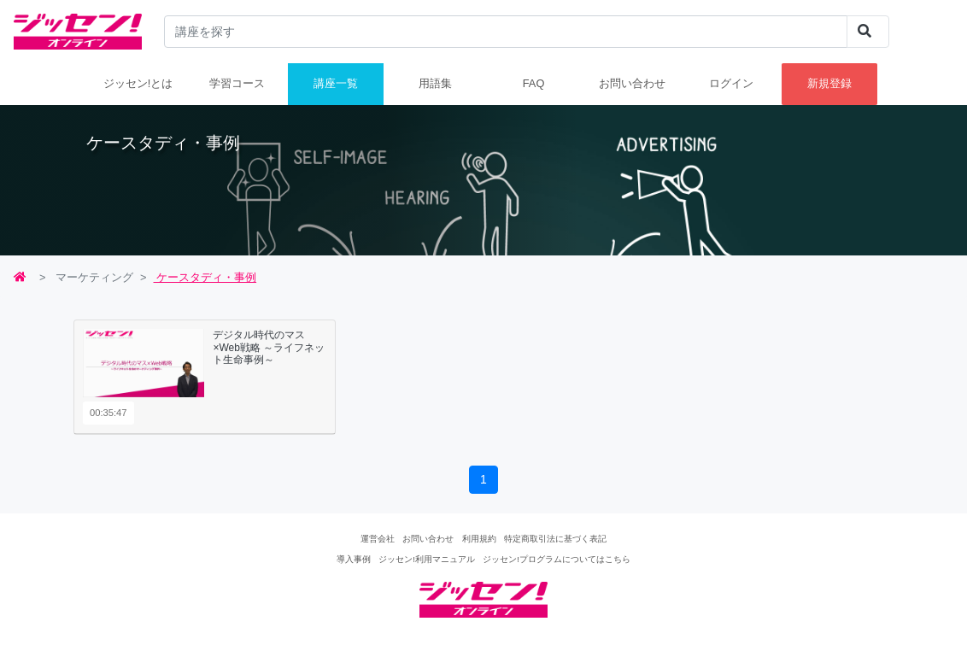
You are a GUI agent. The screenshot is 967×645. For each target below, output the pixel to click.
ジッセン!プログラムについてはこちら (556, 559)
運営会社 (377, 538)
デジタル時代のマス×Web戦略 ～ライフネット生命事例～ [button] (269, 347)
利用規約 (479, 538)
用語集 (435, 83)
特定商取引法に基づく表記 (555, 538)
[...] (506, 31)
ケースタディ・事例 (205, 277)
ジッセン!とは (138, 83)
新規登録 (829, 83)
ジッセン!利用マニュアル (426, 559)
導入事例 (354, 559)
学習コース (237, 83)
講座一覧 (336, 83)
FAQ (534, 83)
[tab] (204, 376)
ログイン (731, 83)
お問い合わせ (632, 83)
